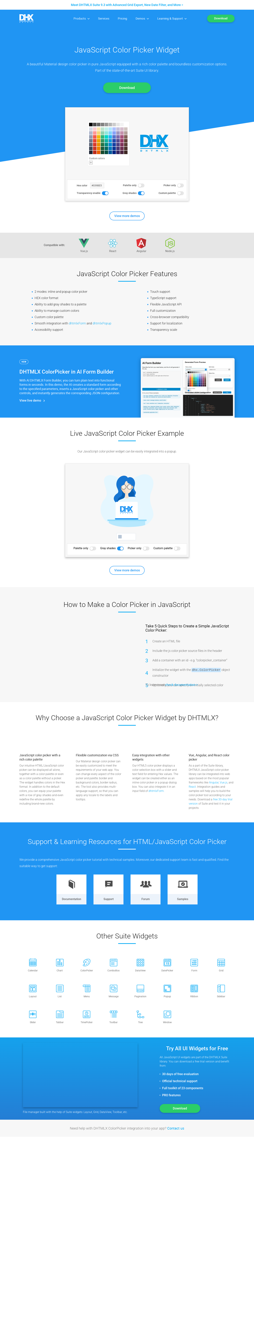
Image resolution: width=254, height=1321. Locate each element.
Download (221, 18)
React (192, 786)
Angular (214, 782)
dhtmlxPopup (102, 323)
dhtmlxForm (77, 323)
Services (103, 18)
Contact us (175, 1128)
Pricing (122, 18)
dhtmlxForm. (156, 791)
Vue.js (223, 782)
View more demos (127, 216)
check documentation (180, 685)
